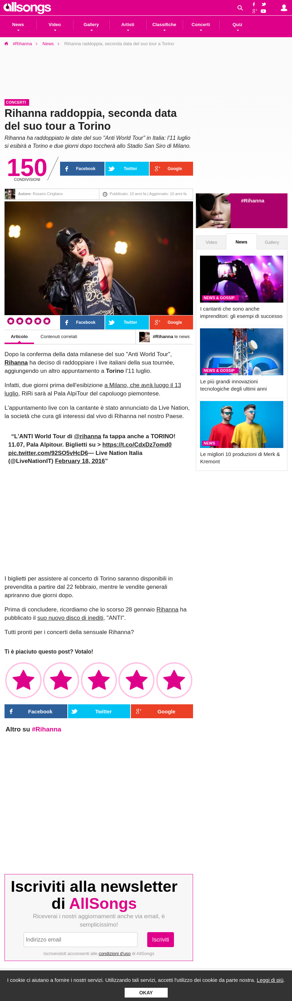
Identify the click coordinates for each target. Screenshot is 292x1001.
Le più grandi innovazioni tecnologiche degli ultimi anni (233, 385)
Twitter (264, 4)
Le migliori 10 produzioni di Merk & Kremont (240, 457)
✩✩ (61, 680)
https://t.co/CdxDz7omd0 (137, 444)
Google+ (254, 11)
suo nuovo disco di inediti (70, 618)
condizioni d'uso (115, 953)
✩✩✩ (99, 680)
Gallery (272, 242)
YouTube (264, 11)
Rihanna (16, 362)
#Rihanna (22, 43)
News (48, 43)
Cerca (240, 7)
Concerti (16, 102)
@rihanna (87, 436)
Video (211, 242)
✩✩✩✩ (136, 680)
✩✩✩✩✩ (174, 680)
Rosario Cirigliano (48, 194)
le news (164, 337)
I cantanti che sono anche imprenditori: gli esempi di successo (241, 312)
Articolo (19, 336)
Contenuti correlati (59, 336)
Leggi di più (270, 980)
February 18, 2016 (80, 461)
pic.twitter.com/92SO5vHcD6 (48, 453)
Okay (146, 992)
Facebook (254, 4)
